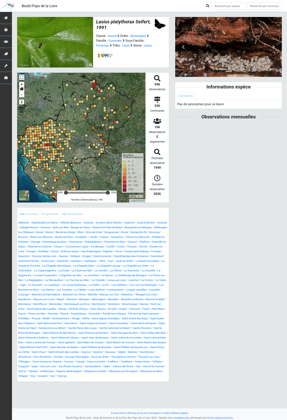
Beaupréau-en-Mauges (34, 233)
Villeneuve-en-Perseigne (97, 396)
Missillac (24, 314)
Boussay (75, 237)
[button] (21, 89)
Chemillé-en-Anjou (126, 247)
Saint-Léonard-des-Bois (119, 357)
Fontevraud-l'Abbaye (144, 257)
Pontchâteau (53, 329)
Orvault (70, 324)
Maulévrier (69, 309)
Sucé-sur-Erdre (145, 376)
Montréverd (40, 319)
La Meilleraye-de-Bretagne (85, 285)
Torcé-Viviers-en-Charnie (109, 381)
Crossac (121, 252)
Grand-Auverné (128, 261)
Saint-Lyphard (41, 362)
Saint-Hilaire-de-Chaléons (116, 352)
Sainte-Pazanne (44, 348)
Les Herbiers (123, 295)
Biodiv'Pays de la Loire (39, 6)
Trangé (148, 381)
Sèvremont (58, 376)
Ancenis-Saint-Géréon (122, 223)
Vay (93, 391)
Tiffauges (83, 381)
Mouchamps (76, 319)
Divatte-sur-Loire (152, 252)
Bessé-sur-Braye (121, 233)
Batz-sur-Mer (92, 228)
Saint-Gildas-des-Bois (81, 352)
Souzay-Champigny (118, 376)
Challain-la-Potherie (103, 242)
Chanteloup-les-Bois (147, 242)
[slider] (66, 193)
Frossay (23, 261)
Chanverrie (25, 247)
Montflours (111, 314)
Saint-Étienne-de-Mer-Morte (115, 348)
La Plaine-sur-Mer (118, 285)
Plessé (37, 329)
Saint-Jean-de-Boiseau (47, 357)
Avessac (74, 228)
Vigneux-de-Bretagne (34, 396)
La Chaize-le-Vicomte (86, 271)
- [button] (22, 94)
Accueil (109, 412)
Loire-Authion (116, 300)
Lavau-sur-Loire (96, 290)
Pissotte (24, 329)
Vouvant (24, 400)
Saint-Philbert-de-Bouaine (98, 367)
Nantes (92, 319)
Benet (93, 233)
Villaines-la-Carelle (65, 396)
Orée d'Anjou (53, 324)
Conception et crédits (161, 412)
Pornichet (71, 329)
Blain (139, 233)
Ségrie (153, 372)
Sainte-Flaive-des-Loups (124, 343)
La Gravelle (87, 281)
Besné (103, 233)
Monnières (93, 314)
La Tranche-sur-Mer (51, 290)
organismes (54, 214)
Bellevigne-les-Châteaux (69, 233)
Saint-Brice (88, 338)
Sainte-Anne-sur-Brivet (89, 343)
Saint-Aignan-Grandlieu (102, 333)
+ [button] (22, 84)
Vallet (58, 391)
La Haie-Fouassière (133, 281)
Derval (133, 252)
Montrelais (129, 314)
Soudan (97, 376)
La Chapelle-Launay (32, 276)
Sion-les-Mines (79, 376)
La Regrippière (144, 285)
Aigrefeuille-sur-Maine (48, 223)
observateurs (80, 214)
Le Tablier (97, 300)
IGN (143, 201)
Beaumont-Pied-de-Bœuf (145, 228)
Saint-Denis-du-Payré (56, 343)
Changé (125, 242)
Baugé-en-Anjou (114, 228)
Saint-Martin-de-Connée (104, 362)
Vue (35, 400)
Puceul (23, 333)
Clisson (36, 252)
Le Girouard (26, 295)
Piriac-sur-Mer (153, 324)
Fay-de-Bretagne (91, 257)
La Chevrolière (91, 276)
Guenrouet (85, 266)
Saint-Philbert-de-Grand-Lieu (139, 367)
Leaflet (133, 201)
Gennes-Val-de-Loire (62, 261)
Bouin (41, 237)
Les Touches (79, 300)
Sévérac (23, 376)
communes (31, 214)
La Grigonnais (108, 281)
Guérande (102, 266)
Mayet (110, 309)
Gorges (110, 261)
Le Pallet (94, 295)
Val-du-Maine (42, 391)
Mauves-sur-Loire (91, 309)
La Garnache (69, 281)
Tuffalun (90, 386)
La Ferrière (33, 281)
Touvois (135, 381)
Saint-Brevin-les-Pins (63, 338)
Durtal (50, 257)
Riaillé (34, 333)
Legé (159, 290)
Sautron (127, 372)
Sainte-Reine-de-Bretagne (76, 348)
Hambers (118, 266)
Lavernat (116, 290)
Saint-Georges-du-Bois (48, 352)
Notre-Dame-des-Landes (139, 319)
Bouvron (90, 237)
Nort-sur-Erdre (109, 319)
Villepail (150, 396)
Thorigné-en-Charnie (32, 381)
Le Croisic (131, 290)
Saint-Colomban (143, 338)
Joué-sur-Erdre (28, 271)
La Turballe (75, 290)
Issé (157, 266)
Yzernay (45, 400)
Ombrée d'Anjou (31, 324)
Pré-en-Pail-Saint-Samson (128, 329)
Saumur (113, 372)
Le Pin (107, 295)
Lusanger (55, 305)
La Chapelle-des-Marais (120, 271)
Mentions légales (184, 412)
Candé (22, 242)
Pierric (136, 324)
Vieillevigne (159, 391)
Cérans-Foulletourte (73, 242)
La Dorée (138, 276)
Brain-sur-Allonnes (111, 237)
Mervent (123, 309)
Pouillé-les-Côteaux (94, 329)
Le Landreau (45, 295)
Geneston (38, 261)
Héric (148, 266)
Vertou (131, 391)
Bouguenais (26, 237)
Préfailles (155, 329)
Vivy (161, 396)
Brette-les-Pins (136, 237)
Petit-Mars (121, 324)
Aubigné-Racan (55, 228)
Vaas (117, 386)
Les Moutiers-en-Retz (35, 300)
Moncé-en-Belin (73, 314)
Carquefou (49, 242)
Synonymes (187, 96)
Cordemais (81, 252)
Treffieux (39, 386)
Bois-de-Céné (154, 233)
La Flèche (50, 281)
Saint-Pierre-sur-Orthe (33, 372)
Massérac (25, 309)
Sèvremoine (40, 376)
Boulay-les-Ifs (57, 237)
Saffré (79, 333)
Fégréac (111, 257)
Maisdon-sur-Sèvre (113, 305)
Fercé (123, 257)
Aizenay (99, 223)
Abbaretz (24, 223)
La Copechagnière (116, 276)
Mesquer (137, 309)
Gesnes (84, 261)
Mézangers (154, 309)
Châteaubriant (46, 247)
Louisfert (39, 305)
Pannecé (95, 324)
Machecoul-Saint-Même (81, 305)
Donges (23, 257)
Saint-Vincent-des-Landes (88, 372)
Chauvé (91, 247)
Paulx (108, 324)
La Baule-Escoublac (55, 271)
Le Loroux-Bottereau (71, 295)
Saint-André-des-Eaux (136, 333)
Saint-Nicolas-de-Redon (61, 367)
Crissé (108, 252)
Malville (134, 305)
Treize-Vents (73, 386)
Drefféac (37, 257)
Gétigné (97, 261)
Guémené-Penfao (63, 266)
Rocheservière (51, 333)
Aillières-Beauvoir (79, 223)
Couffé (96, 252)
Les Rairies (60, 300)
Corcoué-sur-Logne (57, 252)
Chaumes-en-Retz (70, 247)
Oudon (82, 324)
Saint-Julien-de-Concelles (83, 357)
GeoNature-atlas (179, 417)
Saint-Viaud (59, 372)
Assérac (36, 228)
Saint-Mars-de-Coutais (69, 362)
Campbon (156, 237)
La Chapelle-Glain (152, 271)
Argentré (146, 223)
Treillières (55, 386)
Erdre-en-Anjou (67, 257)
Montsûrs (57, 319)
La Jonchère (40, 285)
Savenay (141, 372)
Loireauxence (137, 300)
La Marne (58, 285)
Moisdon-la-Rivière (46, 314)
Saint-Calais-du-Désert (114, 338)
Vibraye (143, 391)
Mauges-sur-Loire (46, 309)
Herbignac (134, 266)
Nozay (163, 319)
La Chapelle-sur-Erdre (63, 276)
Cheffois (105, 247)
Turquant (104, 386)
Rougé (68, 333)
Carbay (35, 242)
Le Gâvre (147, 290)
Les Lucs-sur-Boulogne (150, 295)
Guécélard (41, 266)
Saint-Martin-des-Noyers (140, 362)
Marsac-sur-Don (154, 305)
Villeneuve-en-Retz (129, 396)
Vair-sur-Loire (132, 386)
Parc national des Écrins (222, 417)
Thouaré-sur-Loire (61, 381)
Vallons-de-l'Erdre (76, 391)
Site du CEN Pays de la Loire (131, 412)
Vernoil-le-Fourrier (111, 391)
